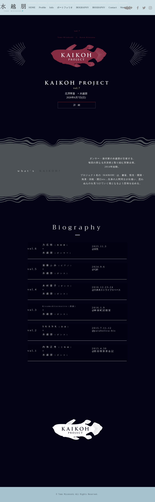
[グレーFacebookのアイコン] (138, 8)
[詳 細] (77, 105)
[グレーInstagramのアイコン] (150, 8)
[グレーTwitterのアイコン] (144, 8)
